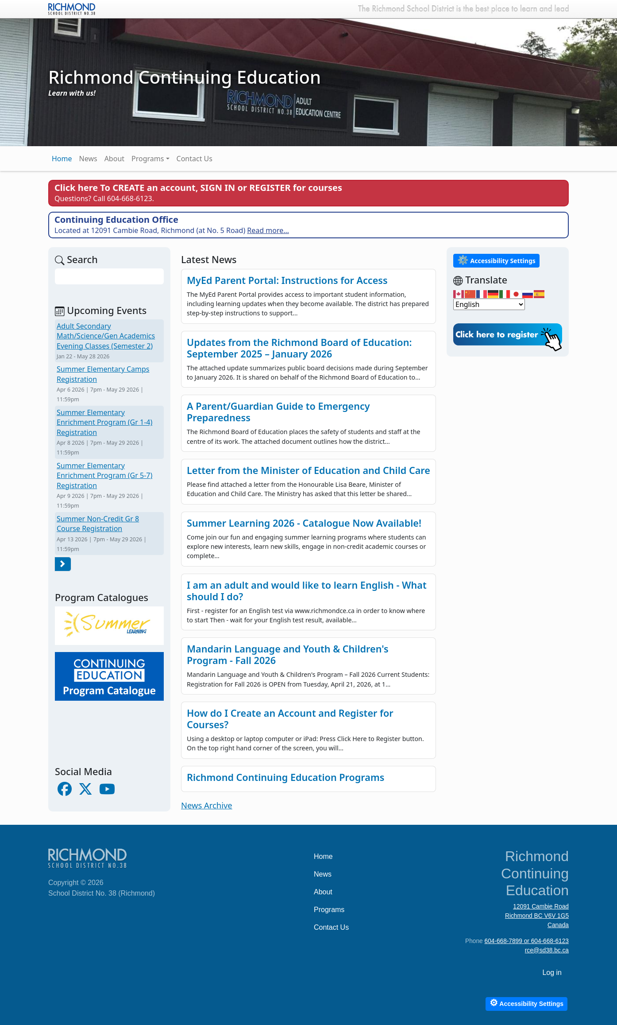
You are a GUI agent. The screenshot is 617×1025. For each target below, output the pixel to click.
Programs (147, 158)
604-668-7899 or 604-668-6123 (527, 941)
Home (62, 158)
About (114, 158)
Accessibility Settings (496, 260)
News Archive (206, 805)
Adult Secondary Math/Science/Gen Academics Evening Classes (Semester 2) (106, 336)
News (88, 158)
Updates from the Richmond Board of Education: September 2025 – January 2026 (299, 348)
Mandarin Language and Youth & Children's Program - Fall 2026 (288, 654)
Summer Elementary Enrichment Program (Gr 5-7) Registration (104, 475)
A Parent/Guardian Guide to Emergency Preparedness (278, 412)
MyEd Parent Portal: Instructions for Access (287, 280)
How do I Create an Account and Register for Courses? (290, 719)
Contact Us (194, 158)
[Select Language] (489, 304)
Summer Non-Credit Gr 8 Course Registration (98, 523)
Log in (552, 972)
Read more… (268, 230)
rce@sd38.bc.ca (547, 950)
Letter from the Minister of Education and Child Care (308, 470)
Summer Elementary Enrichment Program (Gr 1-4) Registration (104, 422)
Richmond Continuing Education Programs (285, 777)
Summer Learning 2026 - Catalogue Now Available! (304, 522)
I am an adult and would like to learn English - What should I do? (307, 591)
